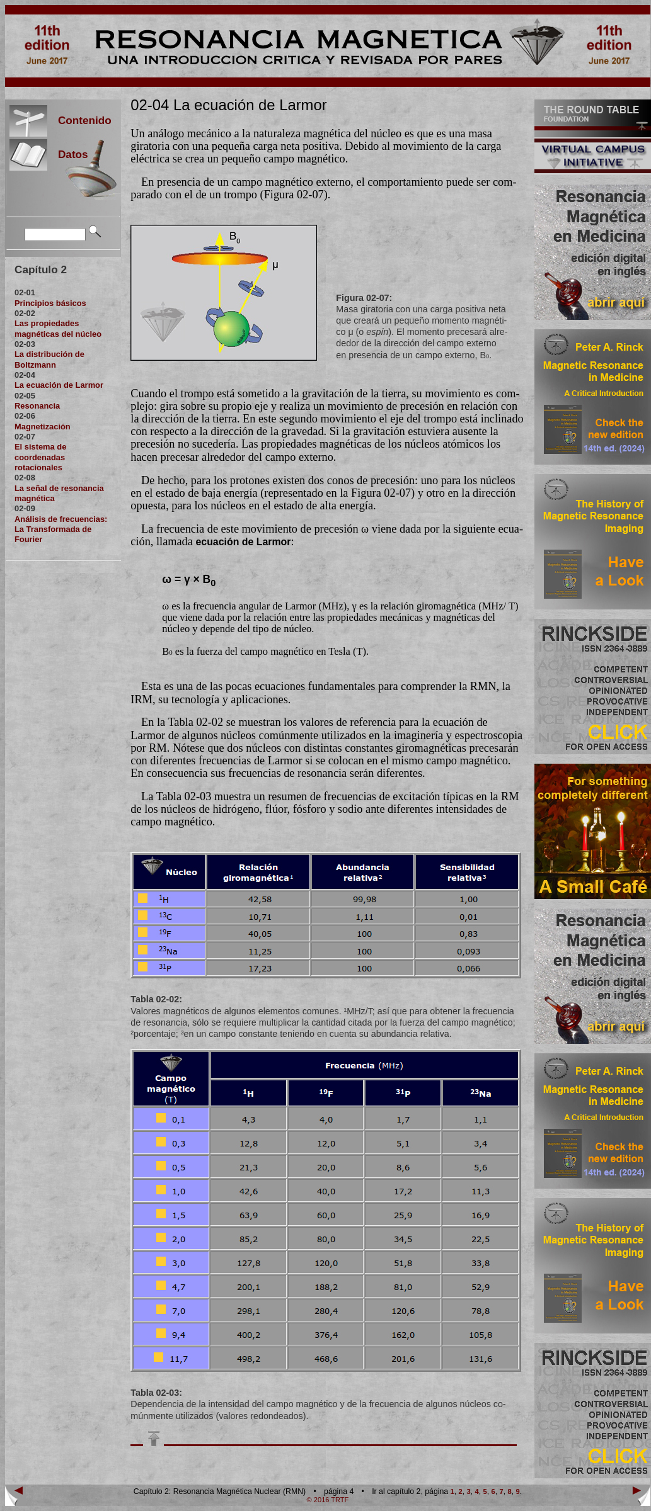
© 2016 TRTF (328, 1499)
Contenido (79, 120)
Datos (67, 154)
